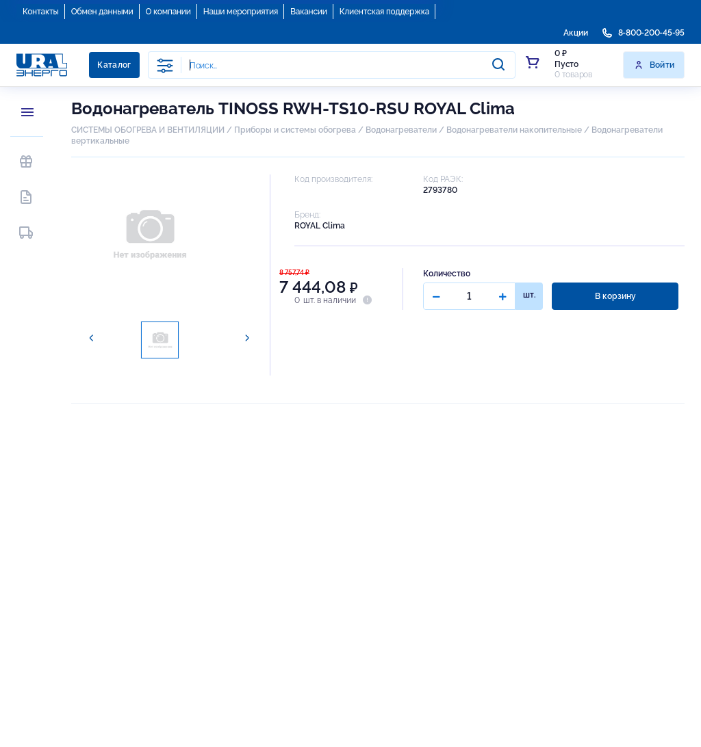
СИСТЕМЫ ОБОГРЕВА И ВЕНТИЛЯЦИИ (148, 130)
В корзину (615, 296)
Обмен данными (102, 11)
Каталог (114, 65)
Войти (654, 65)
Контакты (41, 11)
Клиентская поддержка (384, 11)
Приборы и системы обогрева (295, 130)
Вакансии (308, 11)
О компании (168, 11)
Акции (575, 33)
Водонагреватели (401, 130)
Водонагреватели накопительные (514, 130)
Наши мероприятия (240, 11)
